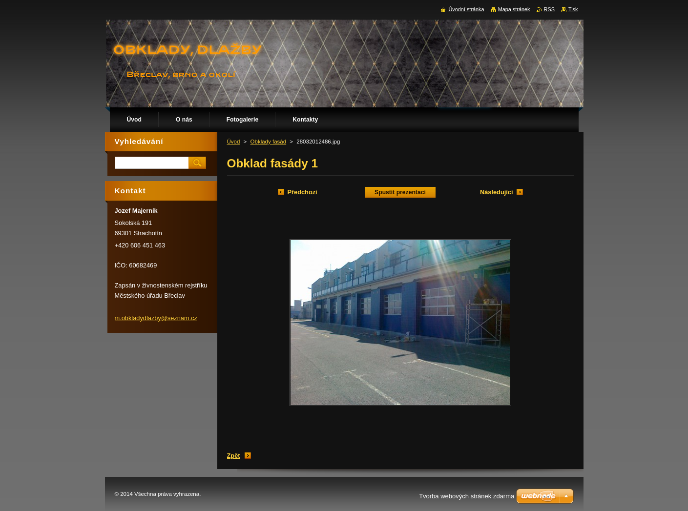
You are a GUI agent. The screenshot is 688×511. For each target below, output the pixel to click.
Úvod (233, 141)
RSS (549, 9)
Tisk (573, 9)
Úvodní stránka (466, 9)
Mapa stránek (514, 9)
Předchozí (302, 192)
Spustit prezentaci (400, 192)
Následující (496, 192)
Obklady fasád (268, 141)
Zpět (233, 455)
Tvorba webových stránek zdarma (466, 496)
